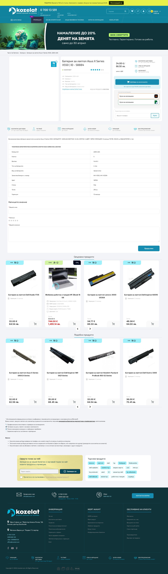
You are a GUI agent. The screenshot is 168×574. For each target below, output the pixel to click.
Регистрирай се (116, 3)
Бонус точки (92, 529)
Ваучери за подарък (133, 538)
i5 (109, 472)
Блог (50, 542)
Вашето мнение (14, 225)
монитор (104, 477)
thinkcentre (133, 463)
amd (102, 472)
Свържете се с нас (133, 519)
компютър (106, 468)
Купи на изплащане (96, 20)
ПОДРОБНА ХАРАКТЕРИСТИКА (72, 89)
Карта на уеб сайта (133, 526)
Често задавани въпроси (57, 535)
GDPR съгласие (92, 516)
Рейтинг (12, 218)
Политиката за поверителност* (57, 477)
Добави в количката (137, 82)
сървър (131, 477)
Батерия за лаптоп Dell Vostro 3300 (141, 366)
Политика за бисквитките (57, 529)
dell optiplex (93, 468)
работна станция (118, 477)
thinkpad (122, 463)
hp (114, 463)
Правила (51, 522)
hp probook (93, 472)
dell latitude (93, 477)
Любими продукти (94, 526)
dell (108, 463)
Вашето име (13, 207)
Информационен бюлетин (96, 532)
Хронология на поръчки (95, 522)
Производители (132, 535)
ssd (128, 468)
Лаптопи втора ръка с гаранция (59, 539)
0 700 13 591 (48, 10)
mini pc (135, 468)
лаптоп (100, 463)
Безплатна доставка (55, 519)
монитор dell (118, 472)
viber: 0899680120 (13, 539)
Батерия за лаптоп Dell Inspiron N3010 (141, 288)
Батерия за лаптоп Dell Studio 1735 (23, 288)
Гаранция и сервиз (55, 532)
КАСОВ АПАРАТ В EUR (53, 20)
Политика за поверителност (58, 526)
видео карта (118, 468)
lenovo (91, 463)
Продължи (148, 248)
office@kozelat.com (45, 15)
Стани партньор (132, 529)
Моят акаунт (92, 519)
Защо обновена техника (74, 20)
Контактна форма (142, 496)
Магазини (130, 516)
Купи (155, 115)
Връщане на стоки (133, 522)
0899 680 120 (63, 497)
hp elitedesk (131, 472)
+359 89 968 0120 (71, 15)
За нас (51, 516)
